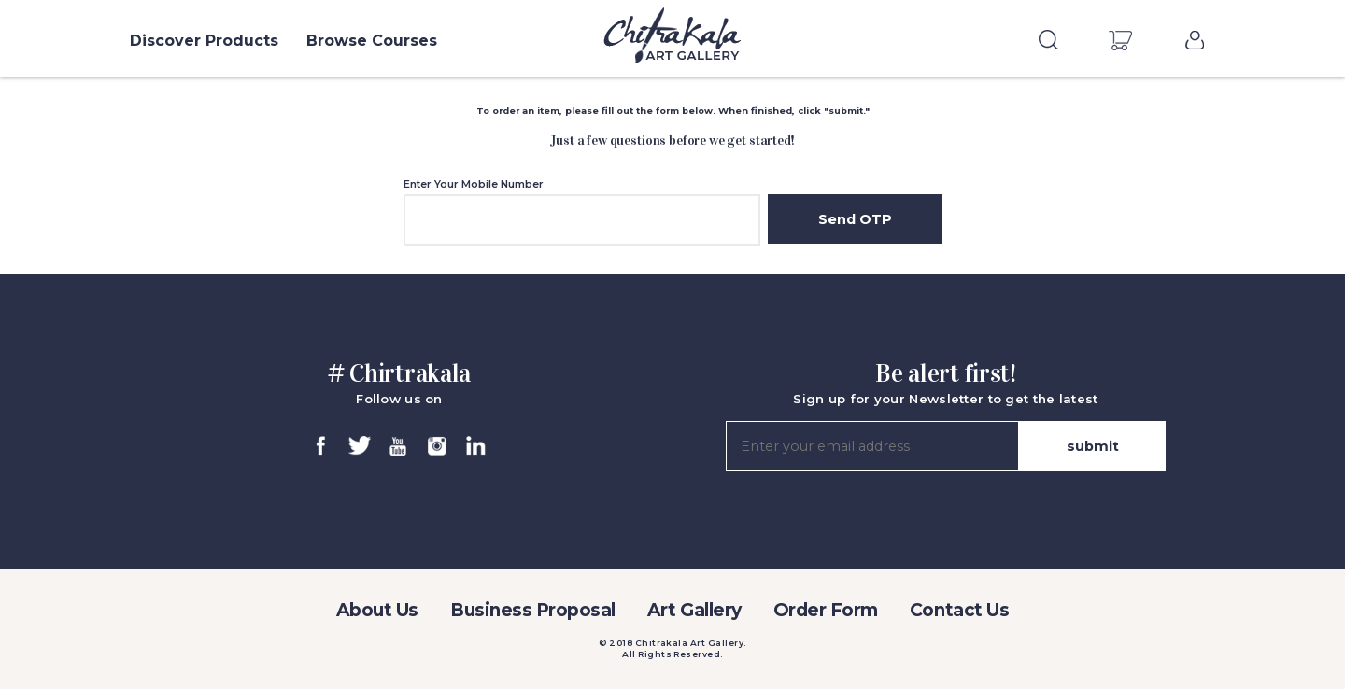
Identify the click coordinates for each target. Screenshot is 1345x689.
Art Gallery (694, 610)
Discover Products (204, 40)
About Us (377, 610)
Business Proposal (533, 610)
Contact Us (959, 610)
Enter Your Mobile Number (474, 183)
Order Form (825, 610)
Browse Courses (371, 40)
